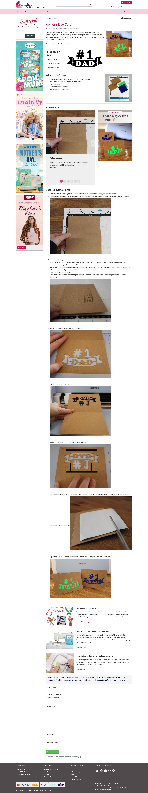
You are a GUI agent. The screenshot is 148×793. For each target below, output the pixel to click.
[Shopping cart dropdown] (130, 7)
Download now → (53, 67)
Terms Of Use (75, 777)
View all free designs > (84, 622)
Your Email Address (52, 743)
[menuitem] (18, 11)
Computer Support (77, 779)
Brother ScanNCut (68, 79)
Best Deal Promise (50, 772)
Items (119, 7)
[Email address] (30, 31)
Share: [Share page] (51, 687)
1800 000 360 (42, 7)
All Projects (52, 18)
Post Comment (52, 752)
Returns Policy (75, 772)
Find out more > (81, 647)
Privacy (73, 774)
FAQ (72, 769)
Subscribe (30, 36)
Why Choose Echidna (51, 769)
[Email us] (97, 770)
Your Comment (51, 706)
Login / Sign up (126, 12)
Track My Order (22, 772)
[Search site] (90, 5)
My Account (21, 769)
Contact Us (126, 2)
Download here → (64, 89)
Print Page (126, 18)
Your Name (49, 734)
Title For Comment (52, 697)
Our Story (47, 774)
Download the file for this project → (58, 44)
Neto (110, 789)
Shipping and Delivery (24, 774)
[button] (48, 143)
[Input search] (72, 5)
